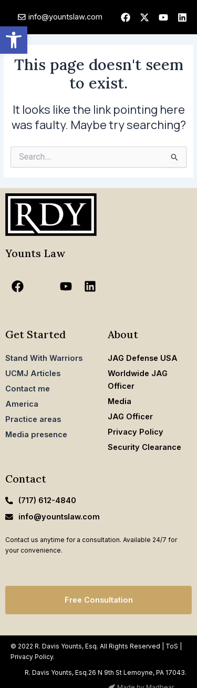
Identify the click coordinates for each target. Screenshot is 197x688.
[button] (13, 40)
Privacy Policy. (33, 657)
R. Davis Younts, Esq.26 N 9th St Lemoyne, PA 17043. (105, 672)
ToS (171, 646)
